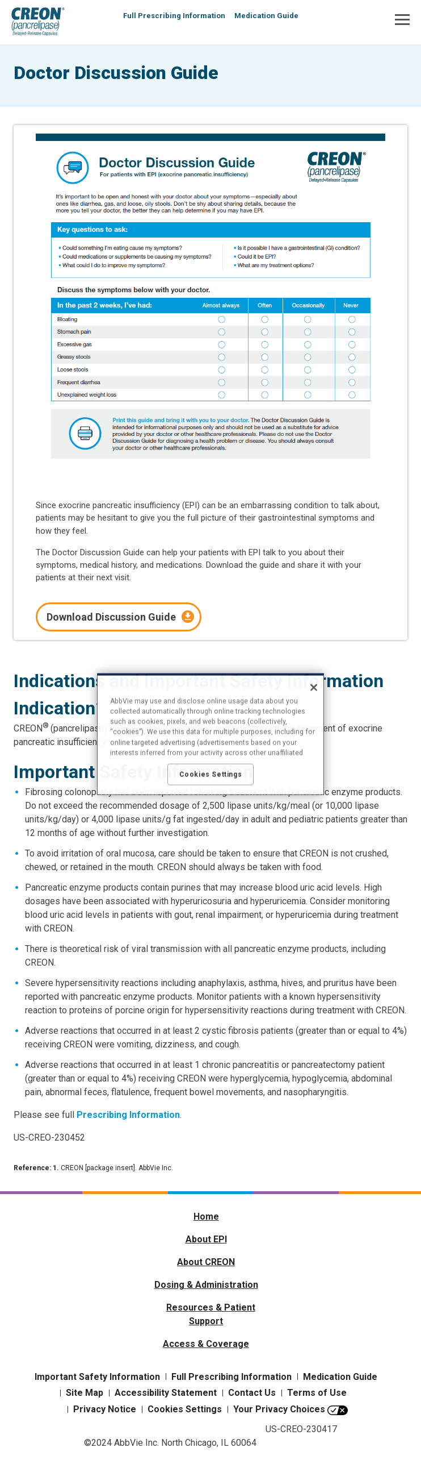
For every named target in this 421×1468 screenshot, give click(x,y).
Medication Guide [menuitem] (266, 15)
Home (206, 1216)
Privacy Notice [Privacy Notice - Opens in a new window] (104, 1409)
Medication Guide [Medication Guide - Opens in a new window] (340, 1376)
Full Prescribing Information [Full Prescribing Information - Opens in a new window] (231, 1376)
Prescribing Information (128, 1114)
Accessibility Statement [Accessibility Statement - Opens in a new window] (166, 1392)
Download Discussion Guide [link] (111, 617)
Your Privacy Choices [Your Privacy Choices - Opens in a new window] (279, 1409)
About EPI (206, 1239)
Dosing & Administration (206, 1284)
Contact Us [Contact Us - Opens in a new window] (252, 1392)
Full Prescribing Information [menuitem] (174, 15)
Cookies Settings (185, 1409)
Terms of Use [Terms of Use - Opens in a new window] (317, 1392)
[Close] (313, 687)
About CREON (206, 1262)
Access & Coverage (206, 1343)
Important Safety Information (97, 1376)
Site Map (84, 1392)
